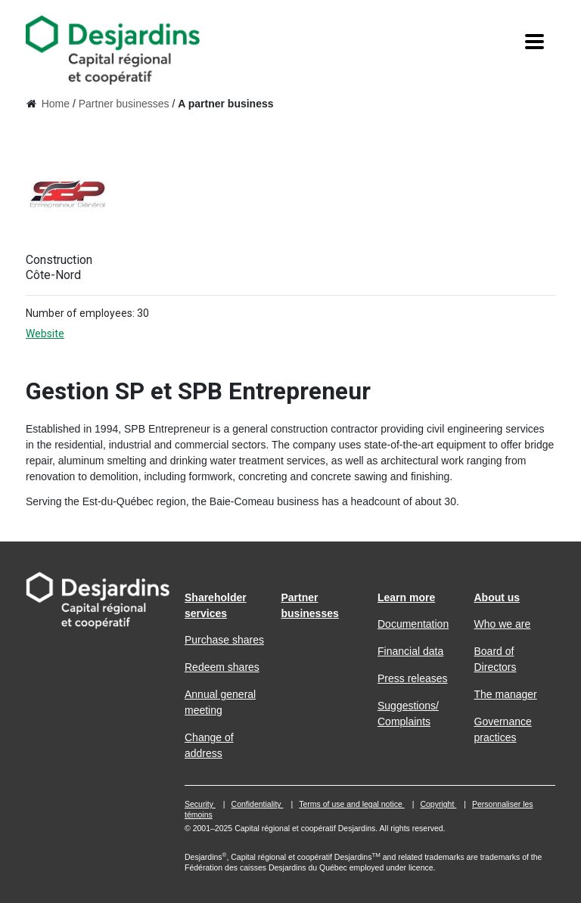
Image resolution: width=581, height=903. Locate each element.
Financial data (410, 651)
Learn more (406, 597)
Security (200, 803)
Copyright (438, 803)
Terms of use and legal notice (352, 803)
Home (56, 104)
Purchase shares (224, 640)
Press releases (412, 678)
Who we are (502, 624)
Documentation (413, 624)
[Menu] (534, 42)
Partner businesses (124, 104)
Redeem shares (222, 667)
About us (497, 597)
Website (57, 333)
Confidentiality (257, 803)
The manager (505, 694)
